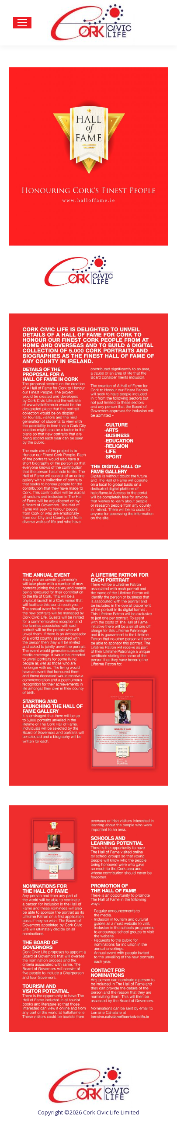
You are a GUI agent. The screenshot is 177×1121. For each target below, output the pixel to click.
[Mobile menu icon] (22, 22)
